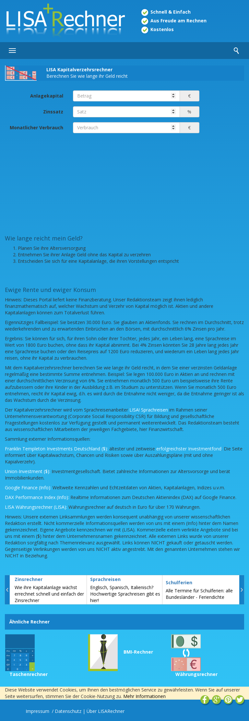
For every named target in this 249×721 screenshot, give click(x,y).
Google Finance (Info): (28, 487)
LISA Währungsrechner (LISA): (36, 507)
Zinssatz (53, 112)
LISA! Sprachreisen (148, 410)
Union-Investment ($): (27, 471)
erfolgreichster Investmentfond (188, 449)
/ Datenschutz (66, 711)
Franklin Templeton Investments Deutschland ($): (56, 449)
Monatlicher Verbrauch (36, 127)
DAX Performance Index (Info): (37, 497)
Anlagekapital (46, 96)
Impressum (38, 711)
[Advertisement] (124, 183)
